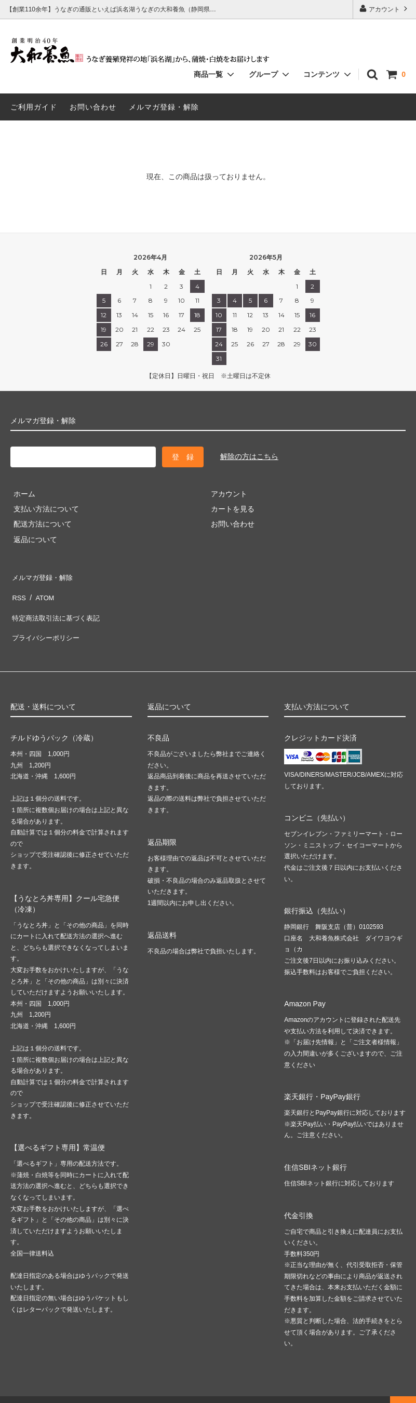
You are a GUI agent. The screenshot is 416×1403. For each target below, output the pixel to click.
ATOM (41, 590)
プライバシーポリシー (46, 621)
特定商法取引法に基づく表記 (57, 606)
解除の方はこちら (249, 456)
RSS (17, 590)
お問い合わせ (93, 107)
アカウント (384, 8)
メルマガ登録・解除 (164, 107)
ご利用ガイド (33, 107)
